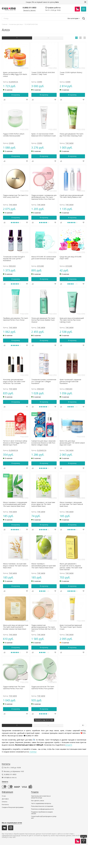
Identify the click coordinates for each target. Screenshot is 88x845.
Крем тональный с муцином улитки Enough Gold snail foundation (70, 381)
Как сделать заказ (37, 800)
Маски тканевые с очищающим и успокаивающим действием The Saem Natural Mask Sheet (15, 504)
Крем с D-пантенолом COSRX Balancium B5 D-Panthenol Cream (43, 135)
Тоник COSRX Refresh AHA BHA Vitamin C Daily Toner (43, 73)
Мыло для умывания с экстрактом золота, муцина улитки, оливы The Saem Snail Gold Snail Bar (71, 567)
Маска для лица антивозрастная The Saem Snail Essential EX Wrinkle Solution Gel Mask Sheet (15, 627)
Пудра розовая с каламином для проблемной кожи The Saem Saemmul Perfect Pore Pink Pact (43, 197)
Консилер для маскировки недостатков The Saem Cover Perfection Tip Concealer (14, 381)
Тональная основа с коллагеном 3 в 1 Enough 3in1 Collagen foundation (43, 381)
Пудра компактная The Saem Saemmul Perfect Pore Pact (14, 688)
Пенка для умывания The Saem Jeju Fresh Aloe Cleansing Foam (71, 135)
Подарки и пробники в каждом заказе (42, 812)
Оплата (4, 801)
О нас (4, 796)
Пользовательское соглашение (42, 806)
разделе (69, 745)
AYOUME (40, 266)
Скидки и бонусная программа (12, 807)
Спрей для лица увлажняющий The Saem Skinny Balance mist (71, 196)
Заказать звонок (29, 10)
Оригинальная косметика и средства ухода (41, 797)
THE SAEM (69, 143)
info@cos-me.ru (10, 778)
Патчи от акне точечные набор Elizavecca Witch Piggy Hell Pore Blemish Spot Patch (15, 443)
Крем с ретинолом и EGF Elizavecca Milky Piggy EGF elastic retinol (15, 74)
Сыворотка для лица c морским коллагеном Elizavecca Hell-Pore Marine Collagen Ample (43, 443)
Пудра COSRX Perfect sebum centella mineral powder (13, 135)
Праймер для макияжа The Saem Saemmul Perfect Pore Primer (15, 319)
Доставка (5, 799)
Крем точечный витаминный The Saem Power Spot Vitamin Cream (71, 627)
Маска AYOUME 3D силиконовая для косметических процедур (43, 258)
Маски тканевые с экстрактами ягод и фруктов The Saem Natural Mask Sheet (43, 504)
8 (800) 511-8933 (29, 8)
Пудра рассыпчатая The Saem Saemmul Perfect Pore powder (42, 688)
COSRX (39, 82)
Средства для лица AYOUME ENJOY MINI (70, 258)
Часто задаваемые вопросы (41, 803)
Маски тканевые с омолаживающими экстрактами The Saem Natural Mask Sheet (43, 566)
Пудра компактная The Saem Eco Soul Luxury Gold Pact (15, 196)
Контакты (5, 804)
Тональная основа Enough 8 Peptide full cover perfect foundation (14, 259)
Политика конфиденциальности (42, 809)
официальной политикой (11, 835)
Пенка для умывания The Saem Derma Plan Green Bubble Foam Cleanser (43, 320)
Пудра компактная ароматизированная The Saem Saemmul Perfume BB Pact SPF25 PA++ (43, 628)
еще (44, 720)
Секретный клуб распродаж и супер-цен (44, 817)
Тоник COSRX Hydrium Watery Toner (71, 73)
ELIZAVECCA (13, 82)
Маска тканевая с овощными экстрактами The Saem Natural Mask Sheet (71, 504)
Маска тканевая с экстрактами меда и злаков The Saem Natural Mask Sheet (15, 566)
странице (32, 752)
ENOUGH (12, 266)
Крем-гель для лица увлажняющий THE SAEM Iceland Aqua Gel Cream (72, 443)
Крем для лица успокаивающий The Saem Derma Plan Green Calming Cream (72, 320)
